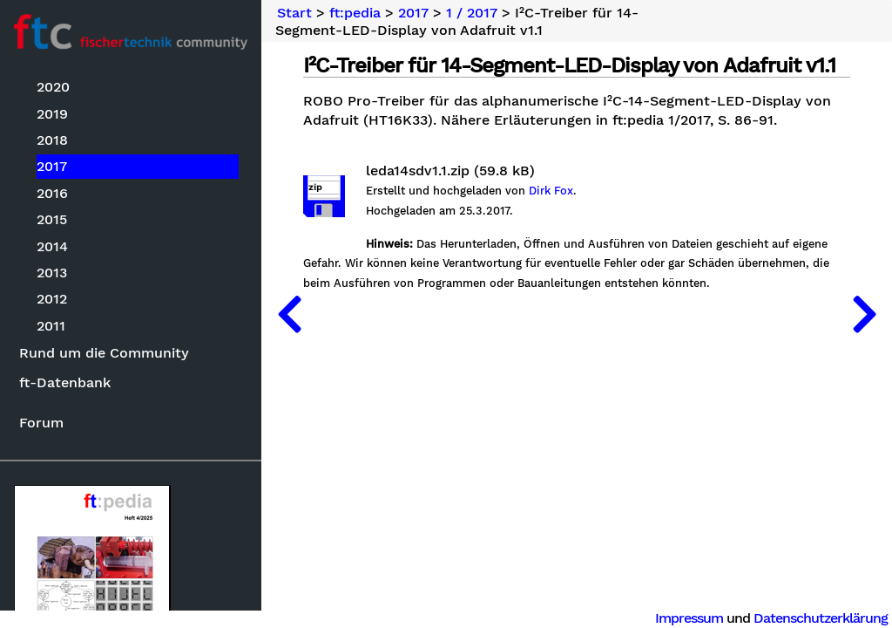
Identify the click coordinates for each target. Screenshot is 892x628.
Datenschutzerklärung (820, 618)
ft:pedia (355, 13)
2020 (53, 86)
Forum (41, 422)
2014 (52, 246)
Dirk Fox (551, 191)
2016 (52, 193)
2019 (52, 114)
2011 (51, 325)
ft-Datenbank (65, 382)
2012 (52, 298)
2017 (52, 166)
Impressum (689, 618)
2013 (52, 272)
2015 (52, 219)
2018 (52, 140)
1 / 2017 (471, 13)
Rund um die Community (104, 353)
